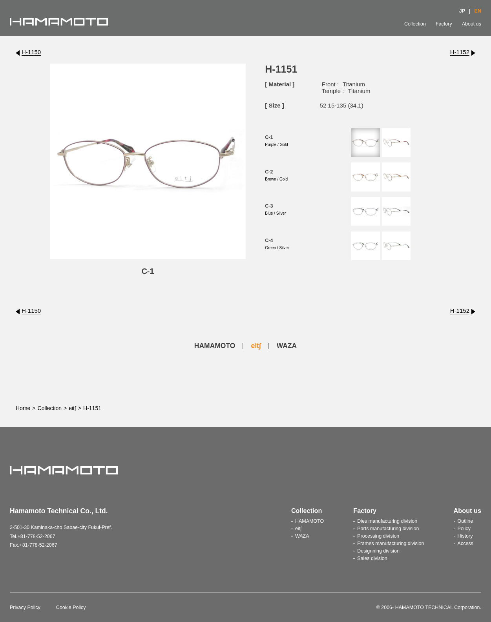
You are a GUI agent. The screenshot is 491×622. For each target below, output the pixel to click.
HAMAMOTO (214, 346)
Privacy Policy (25, 607)
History (465, 536)
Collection (415, 24)
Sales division (372, 558)
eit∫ (256, 346)
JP (462, 11)
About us (471, 24)
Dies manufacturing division (387, 521)
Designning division (378, 551)
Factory (444, 24)
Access (465, 543)
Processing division (378, 536)
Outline (465, 521)
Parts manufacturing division (388, 528)
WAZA (287, 346)
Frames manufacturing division (390, 543)
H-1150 (31, 52)
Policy (464, 528)
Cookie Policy (71, 607)
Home (23, 408)
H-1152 (459, 52)
